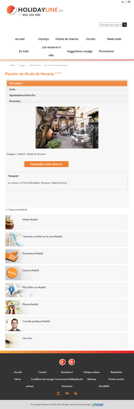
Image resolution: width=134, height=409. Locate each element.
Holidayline (45, 404)
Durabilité (104, 386)
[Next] (91, 127)
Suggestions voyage (79, 51)
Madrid (21, 153)
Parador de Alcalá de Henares (56, 65)
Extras (17, 379)
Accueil (19, 39)
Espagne (22, 65)
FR (129, 1)
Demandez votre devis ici (46, 164)
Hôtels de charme (66, 39)
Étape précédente (18, 209)
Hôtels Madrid (35, 65)
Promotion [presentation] (15, 101)
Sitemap (91, 379)
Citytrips (43, 39)
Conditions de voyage (42, 379)
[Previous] (42, 127)
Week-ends (114, 39)
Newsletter (116, 372)
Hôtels (12, 65)
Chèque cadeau (92, 372)
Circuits (90, 39)
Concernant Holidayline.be (69, 379)
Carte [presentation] (12, 89)
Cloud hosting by (84, 404)
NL (122, 1)
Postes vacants (116, 379)
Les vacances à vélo (51, 51)
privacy (30, 386)
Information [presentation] (15, 83)
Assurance (67, 386)
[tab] (67, 83)
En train (24, 51)
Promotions (106, 51)
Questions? (67, 372)
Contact (42, 372)
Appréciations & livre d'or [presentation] (22, 95)
